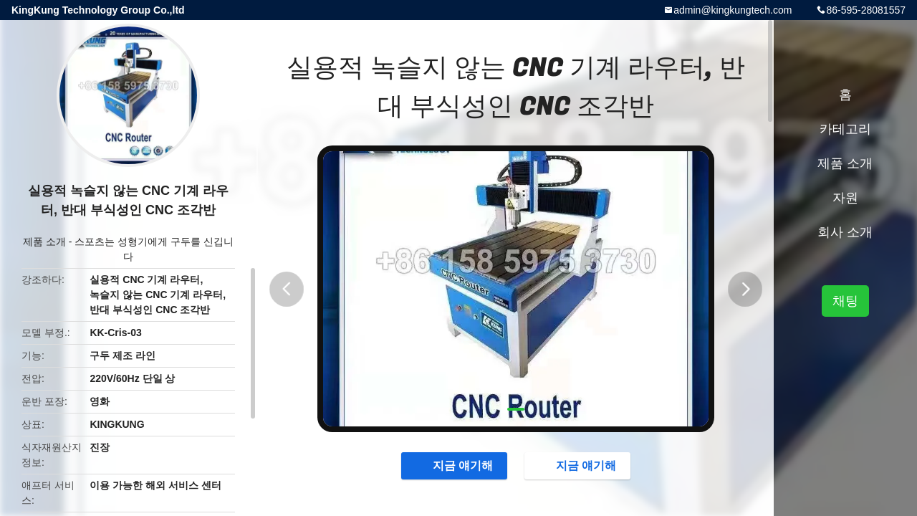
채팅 (845, 301)
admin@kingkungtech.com (732, 10)
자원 (845, 198)
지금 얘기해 (453, 466)
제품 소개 (44, 241)
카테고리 (845, 129)
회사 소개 (845, 232)
